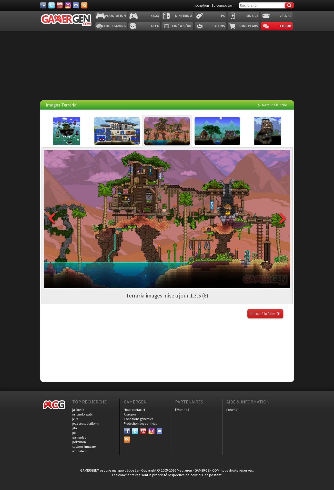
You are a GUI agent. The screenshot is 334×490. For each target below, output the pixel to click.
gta (74, 428)
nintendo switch (83, 414)
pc (74, 433)
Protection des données (140, 423)
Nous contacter (134, 410)
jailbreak (78, 410)
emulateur (79, 451)
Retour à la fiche (274, 105)
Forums (231, 410)
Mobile (252, 16)
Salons (218, 26)
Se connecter (221, 5)
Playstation (115, 16)
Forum (285, 26)
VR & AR (285, 16)
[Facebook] (43, 5)
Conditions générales (138, 419)
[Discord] (76, 5)
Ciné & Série (182, 26)
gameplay (79, 437)
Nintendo (183, 16)
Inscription (201, 5)
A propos (130, 414)
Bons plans (248, 26)
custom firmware (84, 446)
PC (223, 16)
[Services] (84, 5)
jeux (75, 419)
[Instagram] (68, 5)
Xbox (155, 16)
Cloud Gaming (114, 26)
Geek (155, 26)
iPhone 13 (182, 410)
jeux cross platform (85, 423)
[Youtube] (60, 5)
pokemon (79, 442)
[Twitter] (51, 5)
